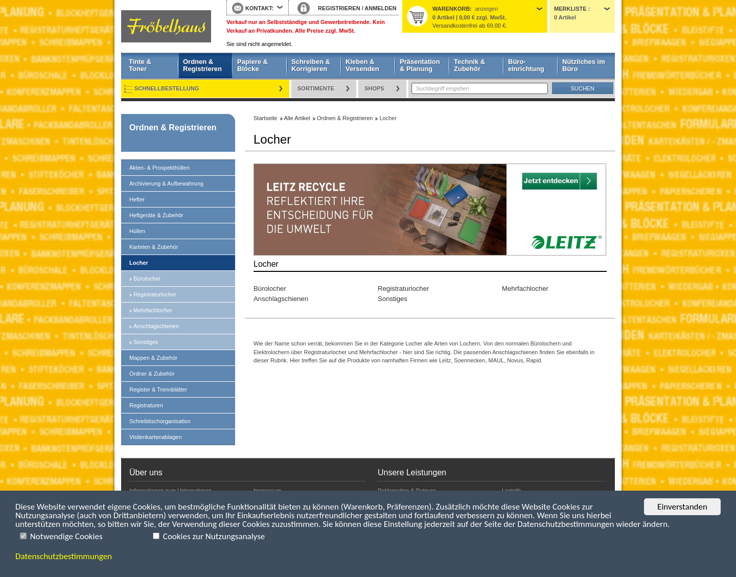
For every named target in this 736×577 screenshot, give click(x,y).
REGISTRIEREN (339, 8)
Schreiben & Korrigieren (310, 65)
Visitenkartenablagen (155, 437)
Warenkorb (451, 9)
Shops (374, 88)
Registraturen (146, 405)
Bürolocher (146, 278)
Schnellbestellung (166, 88)
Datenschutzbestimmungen (63, 556)
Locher (138, 263)
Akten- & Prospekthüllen (159, 168)
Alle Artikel (297, 118)
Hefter (137, 199)
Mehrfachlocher (152, 310)
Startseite (166, 27)
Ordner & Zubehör (152, 374)
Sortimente (315, 88)
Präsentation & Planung (420, 65)
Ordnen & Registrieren (202, 65)
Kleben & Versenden (362, 65)
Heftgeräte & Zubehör (156, 215)
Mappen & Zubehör (153, 358)
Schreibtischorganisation (160, 421)
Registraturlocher (154, 294)
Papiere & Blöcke (252, 65)
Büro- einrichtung (526, 65)
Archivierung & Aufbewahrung (166, 183)
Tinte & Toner (140, 65)
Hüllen (137, 231)
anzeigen (486, 9)
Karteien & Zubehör (153, 247)
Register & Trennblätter (158, 389)
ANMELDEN (380, 8)
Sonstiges (145, 342)
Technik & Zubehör (469, 65)
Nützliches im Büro (583, 65)
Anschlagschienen (156, 326)
